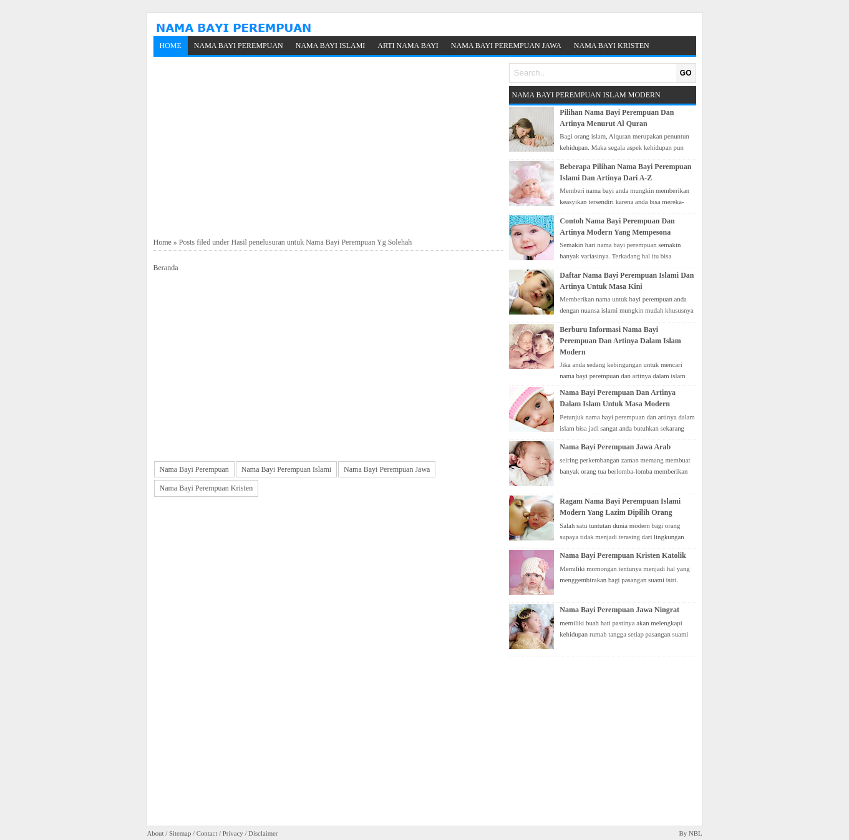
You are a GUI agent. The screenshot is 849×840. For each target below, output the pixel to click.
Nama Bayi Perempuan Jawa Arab (615, 446)
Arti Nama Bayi (408, 45)
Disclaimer (263, 833)
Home (171, 45)
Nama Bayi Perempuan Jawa (506, 45)
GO (686, 73)
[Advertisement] (328, 147)
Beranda (165, 267)
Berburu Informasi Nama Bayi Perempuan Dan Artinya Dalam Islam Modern (620, 340)
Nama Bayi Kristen (611, 45)
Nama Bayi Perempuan (238, 45)
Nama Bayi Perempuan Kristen (206, 488)
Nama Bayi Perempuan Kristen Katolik (623, 555)
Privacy (233, 833)
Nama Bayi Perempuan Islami (286, 469)
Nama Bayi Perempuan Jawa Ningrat (619, 609)
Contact (207, 833)
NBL (695, 833)
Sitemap (180, 833)
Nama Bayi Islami (331, 45)
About (155, 833)
